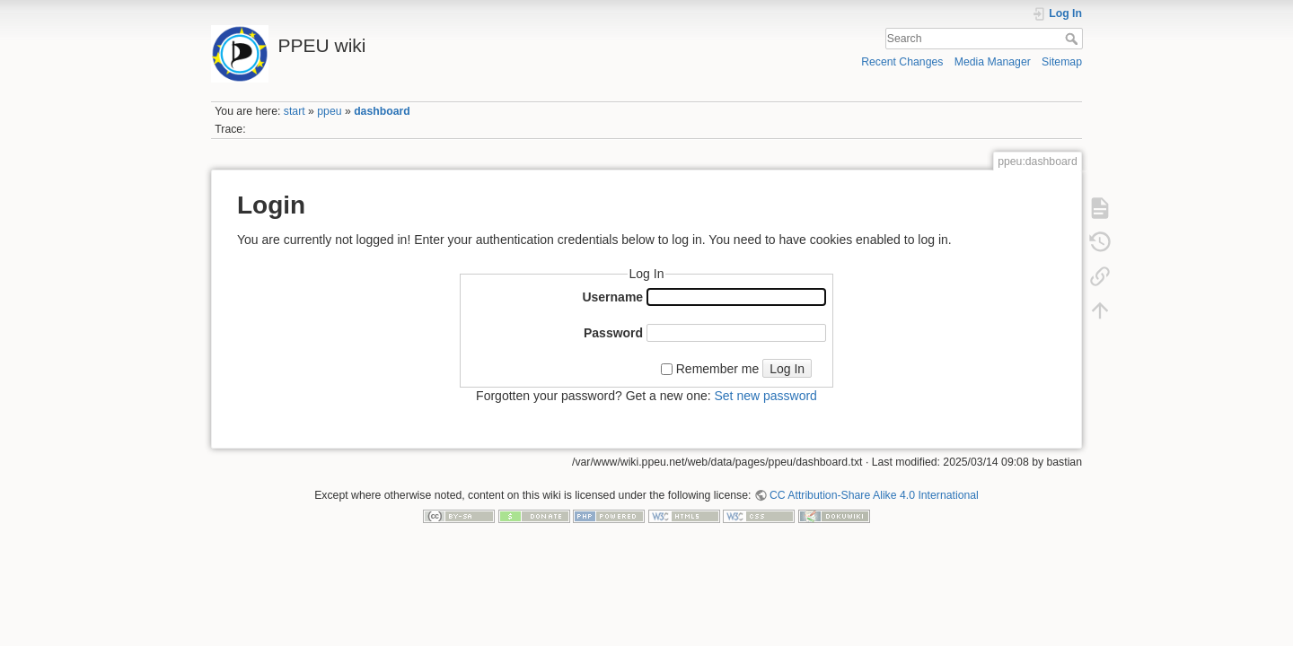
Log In (787, 369)
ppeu (329, 111)
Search (1073, 38)
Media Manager (992, 62)
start (294, 111)
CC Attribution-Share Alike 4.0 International (874, 495)
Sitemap (1062, 62)
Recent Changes (902, 62)
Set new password (765, 395)
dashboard (382, 111)
